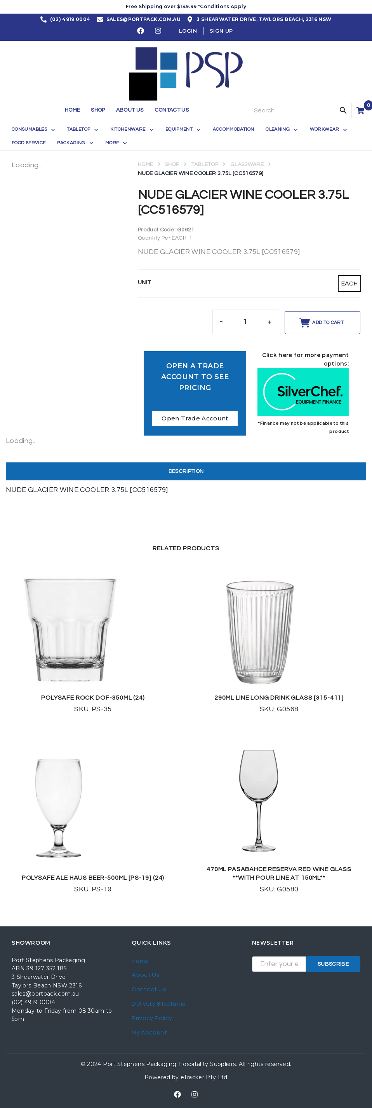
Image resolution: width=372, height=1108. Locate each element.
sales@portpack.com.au (45, 993)
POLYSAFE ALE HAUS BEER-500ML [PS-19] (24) (93, 878)
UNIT (144, 282)
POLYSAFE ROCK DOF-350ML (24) (93, 698)
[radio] (349, 283)
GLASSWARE (247, 164)
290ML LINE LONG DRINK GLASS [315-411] (279, 698)
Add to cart (328, 322)
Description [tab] (186, 471)
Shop (172, 164)
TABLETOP (204, 164)
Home (145, 164)
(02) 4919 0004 (33, 1002)
